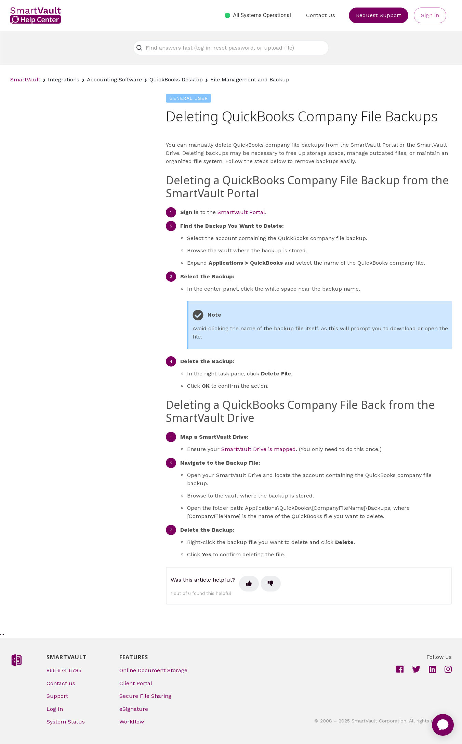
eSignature (133, 709)
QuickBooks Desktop (176, 79)
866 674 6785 (64, 670)
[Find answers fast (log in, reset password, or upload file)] (231, 47)
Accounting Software (114, 79)
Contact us (61, 683)
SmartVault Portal (241, 212)
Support (57, 696)
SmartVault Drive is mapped (258, 449)
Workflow (131, 721)
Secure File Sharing (145, 696)
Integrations (63, 79)
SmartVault (25, 79)
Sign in (430, 15)
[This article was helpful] (249, 584)
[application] (443, 725)
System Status (66, 721)
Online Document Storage (153, 670)
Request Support (378, 15)
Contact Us (320, 15)
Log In (55, 709)
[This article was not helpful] (270, 584)
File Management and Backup (249, 79)
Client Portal (135, 683)
